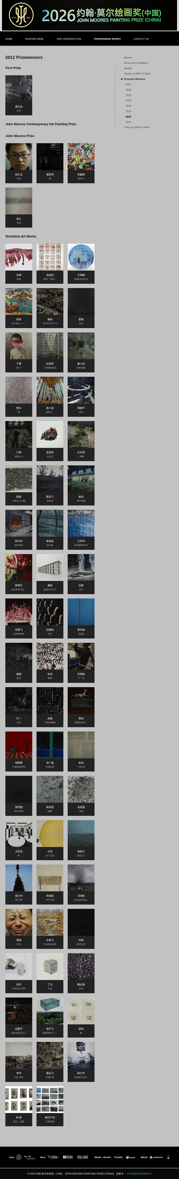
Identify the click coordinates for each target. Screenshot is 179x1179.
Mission (128, 57)
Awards (128, 68)
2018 (128, 100)
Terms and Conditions (136, 63)
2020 (128, 95)
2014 (128, 111)
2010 (128, 122)
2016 (128, 105)
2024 (128, 84)
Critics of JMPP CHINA (136, 127)
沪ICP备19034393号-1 (139, 1173)
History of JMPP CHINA (137, 73)
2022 (128, 89)
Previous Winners (135, 79)
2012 (128, 116)
